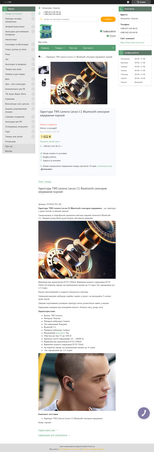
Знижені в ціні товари (15, 74)
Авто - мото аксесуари (15, 84)
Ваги (7, 79)
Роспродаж (10, 141)
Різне (7, 54)
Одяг (7, 131)
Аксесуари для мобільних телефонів (17, 33)
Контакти (88, 48)
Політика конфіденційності (93, 449)
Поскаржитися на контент (69, 449)
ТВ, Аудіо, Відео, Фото (15, 94)
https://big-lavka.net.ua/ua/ (132, 42)
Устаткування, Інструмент (16, 126)
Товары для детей (13, 136)
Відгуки (8, 151)
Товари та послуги (13, 13)
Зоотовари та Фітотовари (16, 44)
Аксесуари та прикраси (15, 64)
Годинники (10, 99)
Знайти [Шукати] (108, 19)
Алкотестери (11, 39)
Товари (58, 48)
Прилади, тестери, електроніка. (13, 20)
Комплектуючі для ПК (15, 89)
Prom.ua (91, 446)
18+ (7, 59)
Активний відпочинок (14, 26)
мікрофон (60, 333)
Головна (45, 48)
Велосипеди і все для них (17, 103)
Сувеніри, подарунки (14, 116)
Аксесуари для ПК (13, 121)
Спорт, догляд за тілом (15, 49)
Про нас (9, 146)
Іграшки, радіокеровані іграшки (16, 110)
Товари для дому (13, 69)
